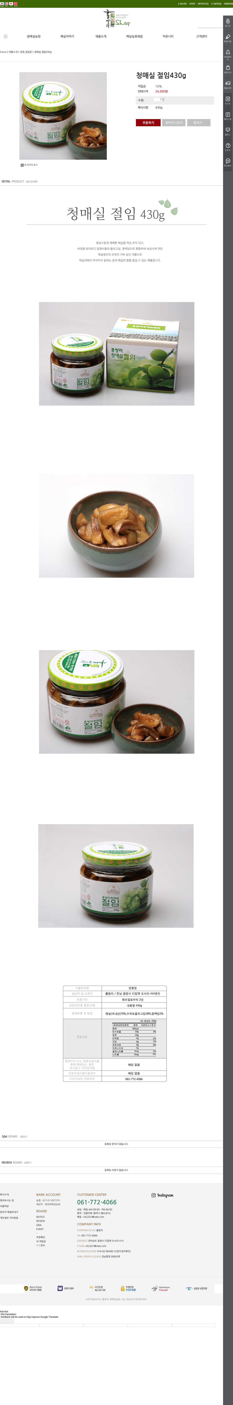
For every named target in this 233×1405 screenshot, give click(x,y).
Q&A (39, 1225)
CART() (216, 3)
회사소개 (4, 1194)
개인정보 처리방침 (9, 1218)
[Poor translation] (9, 1321)
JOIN (192, 3)
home (3, 52)
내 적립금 (41, 1241)
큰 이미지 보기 (29, 165)
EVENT (39, 1229)
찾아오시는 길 (7, 1200)
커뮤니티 (168, 36)
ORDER (228, 3)
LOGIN (182, 3)
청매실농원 (34, 36)
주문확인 (40, 1237)
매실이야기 (67, 36)
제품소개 (100, 36)
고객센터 (201, 36)
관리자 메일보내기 (9, 1212)
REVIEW (40, 1221)
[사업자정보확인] (122, 1251)
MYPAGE (203, 3)
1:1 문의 (40, 1245)
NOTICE (40, 1217)
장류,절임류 (26, 52)
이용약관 (4, 1206)
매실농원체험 (134, 36)
